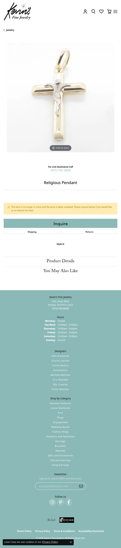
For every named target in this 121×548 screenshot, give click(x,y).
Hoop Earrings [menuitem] (60, 465)
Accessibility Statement (91, 531)
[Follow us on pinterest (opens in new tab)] (60, 502)
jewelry (10, 30)
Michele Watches (60, 375)
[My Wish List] (101, 11)
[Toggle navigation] (115, 11)
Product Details (60, 261)
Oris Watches (60, 379)
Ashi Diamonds (60, 356)
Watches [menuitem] (60, 450)
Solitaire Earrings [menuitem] (60, 460)
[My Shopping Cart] (109, 11)
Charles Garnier (60, 360)
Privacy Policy (42, 531)
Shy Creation (60, 384)
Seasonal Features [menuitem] (60, 403)
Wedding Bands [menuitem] (60, 427)
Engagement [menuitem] (60, 422)
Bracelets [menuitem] (60, 446)
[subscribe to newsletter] (81, 486)
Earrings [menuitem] (60, 441)
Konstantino (60, 370)
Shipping (32, 231)
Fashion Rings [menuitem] (60, 431)
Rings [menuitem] (60, 417)
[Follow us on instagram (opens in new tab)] (52, 502)
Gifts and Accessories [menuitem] (60, 455)
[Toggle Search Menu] (93, 11)
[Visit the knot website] (51, 520)
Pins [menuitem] (60, 412)
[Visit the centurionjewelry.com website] (66, 520)
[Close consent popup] (71, 542)
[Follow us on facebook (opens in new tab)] (69, 502)
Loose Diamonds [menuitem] (60, 408)
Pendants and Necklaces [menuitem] (60, 436)
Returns (89, 231)
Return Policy (24, 531)
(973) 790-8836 (61, 170)
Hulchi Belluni (60, 365)
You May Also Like (60, 271)
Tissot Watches (60, 389)
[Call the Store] (60, 308)
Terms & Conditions (64, 531)
